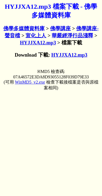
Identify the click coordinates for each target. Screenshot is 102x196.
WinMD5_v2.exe (30, 82)
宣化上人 (36, 35)
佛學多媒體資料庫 (24, 28)
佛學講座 (60, 28)
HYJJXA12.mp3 (38, 42)
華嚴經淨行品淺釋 (72, 35)
